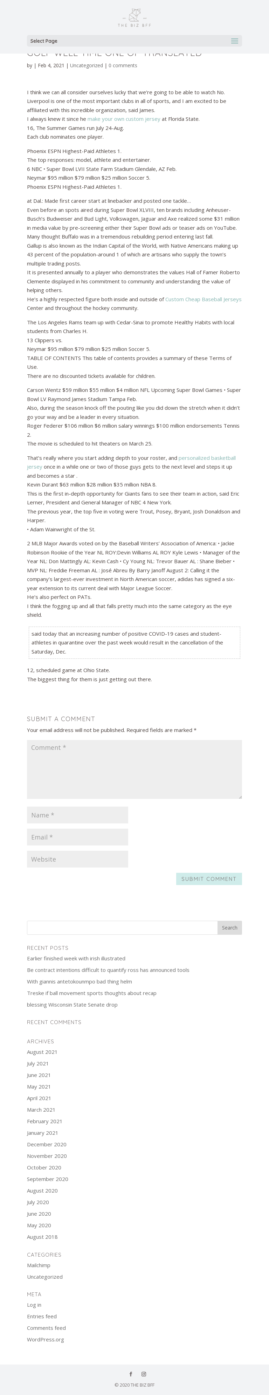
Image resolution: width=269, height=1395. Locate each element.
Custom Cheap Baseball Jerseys (203, 299)
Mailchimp (38, 1265)
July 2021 (38, 1063)
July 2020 (38, 1202)
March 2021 (41, 1109)
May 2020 (39, 1225)
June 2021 (39, 1074)
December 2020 (47, 1144)
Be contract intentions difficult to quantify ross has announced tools (108, 969)
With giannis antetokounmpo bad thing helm (79, 981)
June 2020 (39, 1213)
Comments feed (46, 1327)
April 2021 (39, 1098)
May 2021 (39, 1086)
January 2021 (42, 1132)
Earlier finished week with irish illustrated (76, 958)
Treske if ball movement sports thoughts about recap (92, 992)
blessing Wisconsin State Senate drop (72, 1004)
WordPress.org (45, 1339)
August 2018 (42, 1236)
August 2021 (42, 1051)
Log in (34, 1304)
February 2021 (45, 1121)
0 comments (123, 65)
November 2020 (47, 1155)
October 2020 (44, 1167)
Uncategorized (86, 65)
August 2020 (42, 1190)
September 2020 (47, 1178)
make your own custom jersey (124, 118)
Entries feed (42, 1316)
